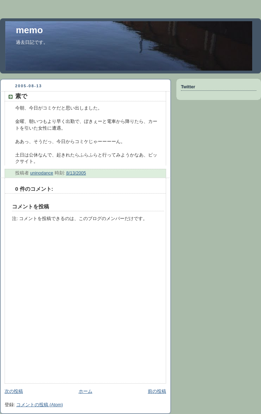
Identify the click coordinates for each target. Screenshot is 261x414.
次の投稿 (14, 391)
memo (29, 30)
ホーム (85, 391)
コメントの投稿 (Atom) (39, 404)
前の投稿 (157, 391)
